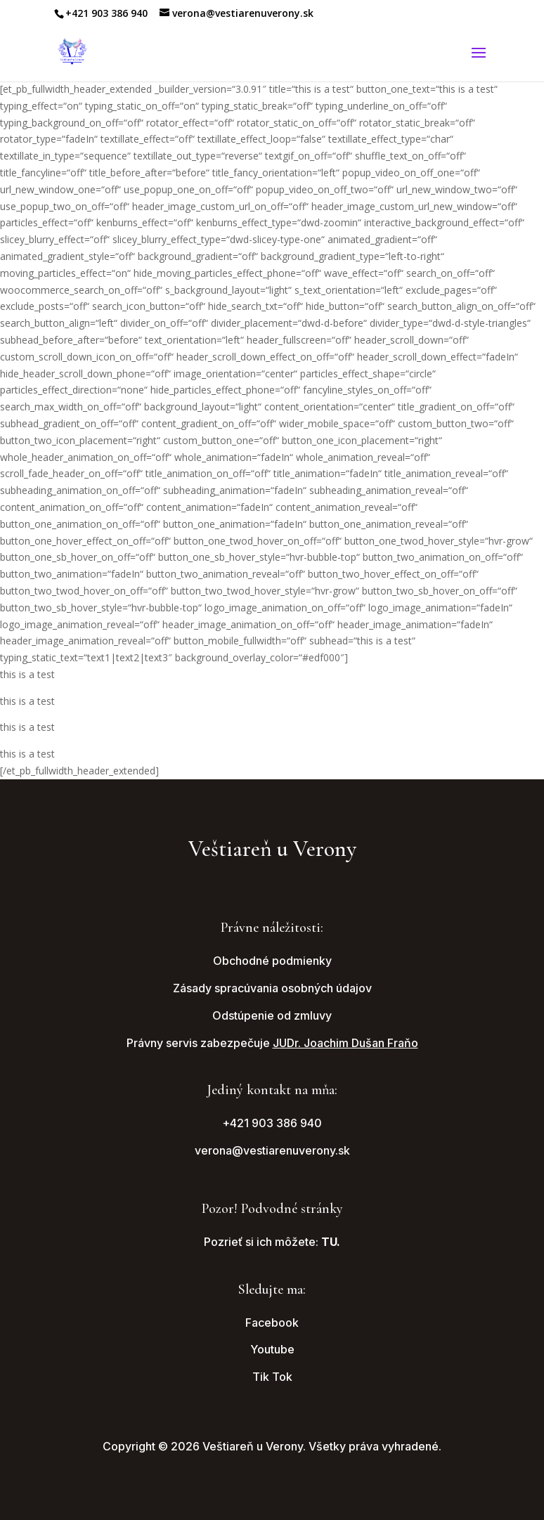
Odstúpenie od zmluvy (272, 1015)
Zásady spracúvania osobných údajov (272, 988)
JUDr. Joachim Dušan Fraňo (345, 1043)
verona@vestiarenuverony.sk (272, 1150)
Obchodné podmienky (272, 961)
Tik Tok (272, 1377)
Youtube (272, 1349)
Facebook (272, 1323)
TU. (330, 1242)
